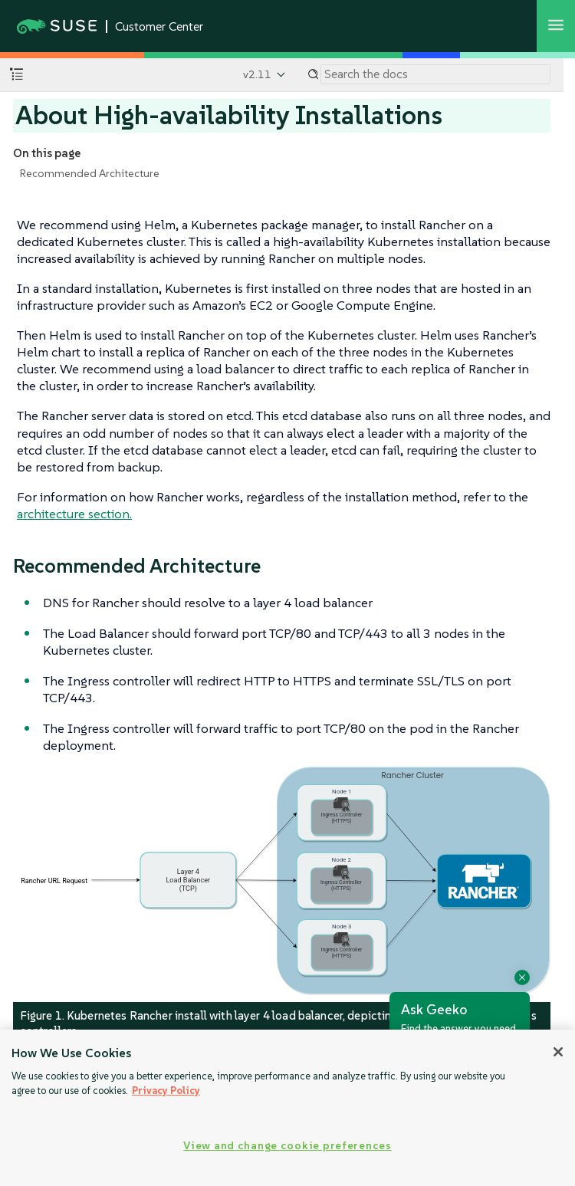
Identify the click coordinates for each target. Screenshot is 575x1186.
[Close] (558, 1052)
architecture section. (74, 513)
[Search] (435, 74)
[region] (287, 1108)
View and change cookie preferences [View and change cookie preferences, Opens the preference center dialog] (287, 1145)
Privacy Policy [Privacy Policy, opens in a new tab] (166, 1090)
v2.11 (257, 74)
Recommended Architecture (89, 173)
